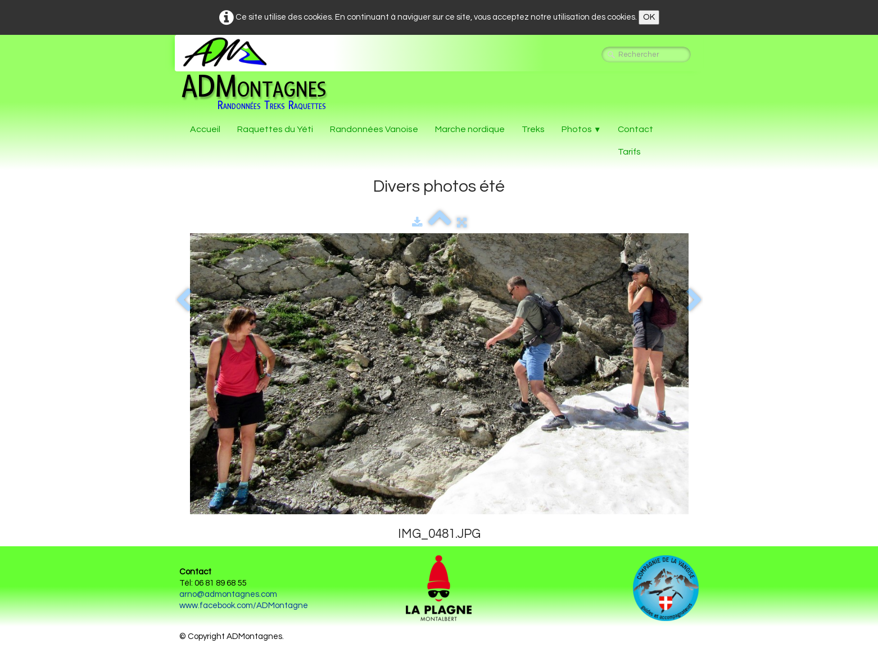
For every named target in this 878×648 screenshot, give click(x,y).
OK (649, 17)
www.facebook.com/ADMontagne (243, 605)
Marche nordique (470, 129)
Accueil (205, 129)
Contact (635, 129)
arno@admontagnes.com (228, 594)
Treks (533, 129)
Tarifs (629, 151)
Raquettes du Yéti (275, 129)
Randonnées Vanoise (374, 129)
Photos (581, 129)
